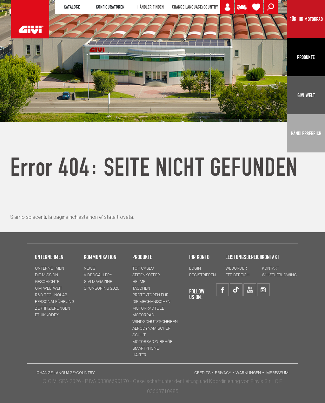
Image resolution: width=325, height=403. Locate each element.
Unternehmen (49, 268)
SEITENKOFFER (146, 274)
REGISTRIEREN (202, 274)
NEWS (89, 268)
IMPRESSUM (277, 372)
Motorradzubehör (152, 341)
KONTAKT (270, 268)
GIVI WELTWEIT (48, 288)
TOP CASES (143, 268)
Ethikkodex (47, 314)
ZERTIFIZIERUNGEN (52, 308)
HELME (138, 281)
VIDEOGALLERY (98, 274)
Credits (202, 372)
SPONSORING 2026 (101, 288)
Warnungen (248, 372)
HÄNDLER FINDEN (150, 7)
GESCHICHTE (47, 281)
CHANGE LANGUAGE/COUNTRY (195, 7)
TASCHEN (141, 288)
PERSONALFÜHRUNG (54, 301)
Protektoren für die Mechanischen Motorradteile (151, 301)
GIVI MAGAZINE (98, 281)
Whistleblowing (279, 274)
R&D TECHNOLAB (51, 294)
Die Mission (46, 274)
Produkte (142, 256)
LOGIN (195, 268)
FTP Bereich (237, 274)
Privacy (223, 372)
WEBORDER (236, 268)
